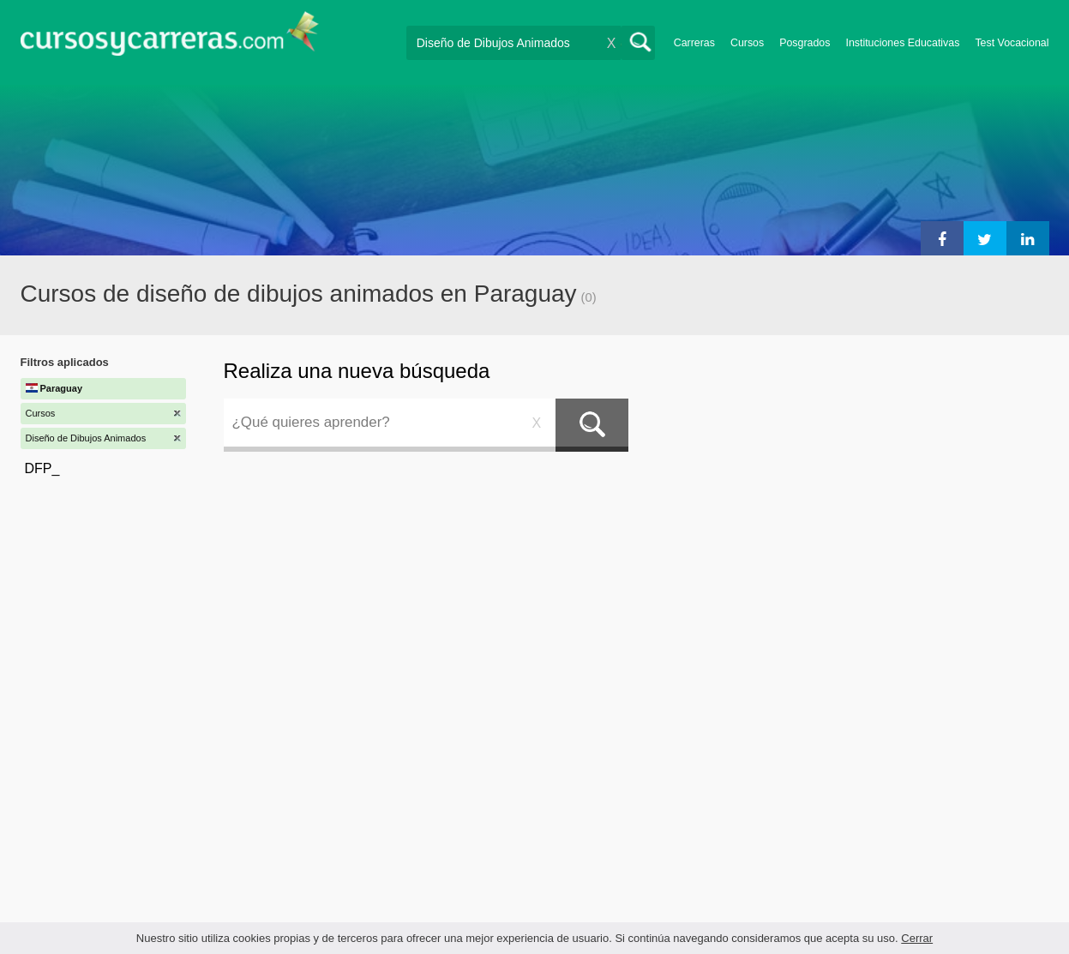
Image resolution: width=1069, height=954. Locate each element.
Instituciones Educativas (902, 43)
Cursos (747, 43)
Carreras (694, 43)
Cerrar (917, 938)
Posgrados (804, 43)
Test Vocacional (1011, 43)
